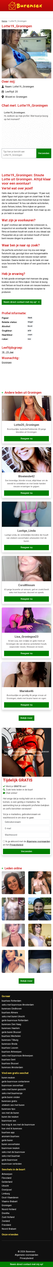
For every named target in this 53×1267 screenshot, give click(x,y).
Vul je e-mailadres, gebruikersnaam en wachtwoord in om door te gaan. (26, 819)
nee (29, 339)
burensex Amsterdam (12, 1067)
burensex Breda (9, 1044)
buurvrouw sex (9, 1120)
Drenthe (5, 1213)
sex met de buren (10, 1113)
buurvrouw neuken (11, 1148)
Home (4, 21)
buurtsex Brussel (10, 1063)
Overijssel (7, 1189)
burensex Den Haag (11, 1024)
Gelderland (7, 1182)
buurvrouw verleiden (12, 1163)
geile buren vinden (11, 1097)
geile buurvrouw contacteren (16, 1081)
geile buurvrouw (9, 1160)
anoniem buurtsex (10, 1136)
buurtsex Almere (10, 1012)
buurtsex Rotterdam (11, 1000)
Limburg (6, 1193)
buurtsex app (8, 1132)
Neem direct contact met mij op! (22, 302)
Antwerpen (7, 1174)
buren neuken (8, 1077)
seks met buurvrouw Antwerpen (17, 1055)
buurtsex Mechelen (11, 1036)
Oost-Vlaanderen (10, 1197)
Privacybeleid (16, 844)
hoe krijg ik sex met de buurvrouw (18, 1124)
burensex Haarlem (11, 1028)
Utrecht (5, 1185)
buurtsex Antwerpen (11, 1051)
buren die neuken (10, 1116)
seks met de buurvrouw (13, 1152)
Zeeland (6, 1221)
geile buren (7, 1140)
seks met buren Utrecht (13, 1016)
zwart (30, 335)
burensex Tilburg (10, 1040)
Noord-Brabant (9, 1229)
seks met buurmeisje (12, 1093)
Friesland (6, 1225)
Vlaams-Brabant (9, 1201)
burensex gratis (9, 1101)
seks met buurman (11, 1156)
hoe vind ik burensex (12, 1128)
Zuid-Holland (8, 1217)
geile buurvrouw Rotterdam (15, 1020)
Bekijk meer (26, 718)
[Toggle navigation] (6, 15)
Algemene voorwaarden (38, 841)
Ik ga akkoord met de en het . (26, 843)
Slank (30, 318)
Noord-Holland (9, 1209)
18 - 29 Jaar (8, 352)
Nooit (30, 326)
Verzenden (43, 153)
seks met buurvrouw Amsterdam (18, 1004)
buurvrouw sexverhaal (12, 1085)
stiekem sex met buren (13, 1105)
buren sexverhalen (11, 1144)
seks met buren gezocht (14, 1089)
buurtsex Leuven (10, 1047)
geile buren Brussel (11, 1032)
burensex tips (8, 1109)
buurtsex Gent (8, 1059)
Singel (30, 322)
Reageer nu (27, 438)
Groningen (7, 362)
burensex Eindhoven (12, 1008)
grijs (29, 330)
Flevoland (6, 1178)
